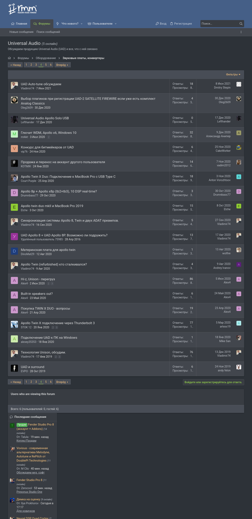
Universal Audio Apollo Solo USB (45, 118)
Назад (17, 65)
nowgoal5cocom (72, 471)
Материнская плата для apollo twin (48, 259)
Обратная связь (125, 496)
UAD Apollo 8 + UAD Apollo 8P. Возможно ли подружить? (64, 244)
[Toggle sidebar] (241, 32)
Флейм (208, 241)
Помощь (214, 496)
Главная (227, 496)
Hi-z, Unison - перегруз (38, 288)
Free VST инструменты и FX (222, 187)
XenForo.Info (37, 510)
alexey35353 (28, 351)
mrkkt (24, 137)
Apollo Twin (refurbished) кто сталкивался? (54, 274)
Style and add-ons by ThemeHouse (29, 506)
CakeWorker (170, 150)
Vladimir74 (27, 88)
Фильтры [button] (179, 74)
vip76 (24, 151)
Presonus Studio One (216, 141)
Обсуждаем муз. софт (218, 121)
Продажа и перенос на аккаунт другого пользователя (63, 162)
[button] (81, 23)
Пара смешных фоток (219, 229)
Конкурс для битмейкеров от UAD (47, 147)
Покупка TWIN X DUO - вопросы (45, 318)
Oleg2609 (27, 107)
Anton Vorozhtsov (166, 180)
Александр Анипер (165, 136)
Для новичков (213, 160)
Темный (23, 496)
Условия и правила (149, 496)
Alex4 (24, 292)
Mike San (171, 350)
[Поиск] (219, 23)
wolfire (173, 262)
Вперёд (61, 65)
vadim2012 (170, 165)
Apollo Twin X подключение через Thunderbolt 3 (58, 332)
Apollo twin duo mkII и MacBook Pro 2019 (52, 211)
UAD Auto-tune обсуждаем (41, 84)
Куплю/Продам (213, 90)
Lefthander (27, 122)
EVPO (24, 380)
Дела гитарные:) (214, 179)
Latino (208, 206)
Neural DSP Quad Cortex (219, 167)
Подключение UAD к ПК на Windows (49, 347)
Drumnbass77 (29, 200)
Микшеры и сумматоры (219, 292)
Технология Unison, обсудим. (43, 362)
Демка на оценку (215, 148)
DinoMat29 (27, 263)
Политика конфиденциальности (185, 496)
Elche (24, 214)
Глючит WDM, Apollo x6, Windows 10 (48, 133)
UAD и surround (32, 376)
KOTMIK (26, 166)
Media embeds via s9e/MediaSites (30, 513)
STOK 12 (26, 336)
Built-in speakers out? (37, 303)
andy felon (171, 379)
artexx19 (172, 335)
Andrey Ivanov (168, 277)
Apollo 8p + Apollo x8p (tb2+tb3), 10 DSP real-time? (59, 196)
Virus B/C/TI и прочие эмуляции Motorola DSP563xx (218, 253)
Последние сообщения (217, 66)
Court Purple (28, 185)
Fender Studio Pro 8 (216, 129)
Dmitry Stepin (169, 87)
